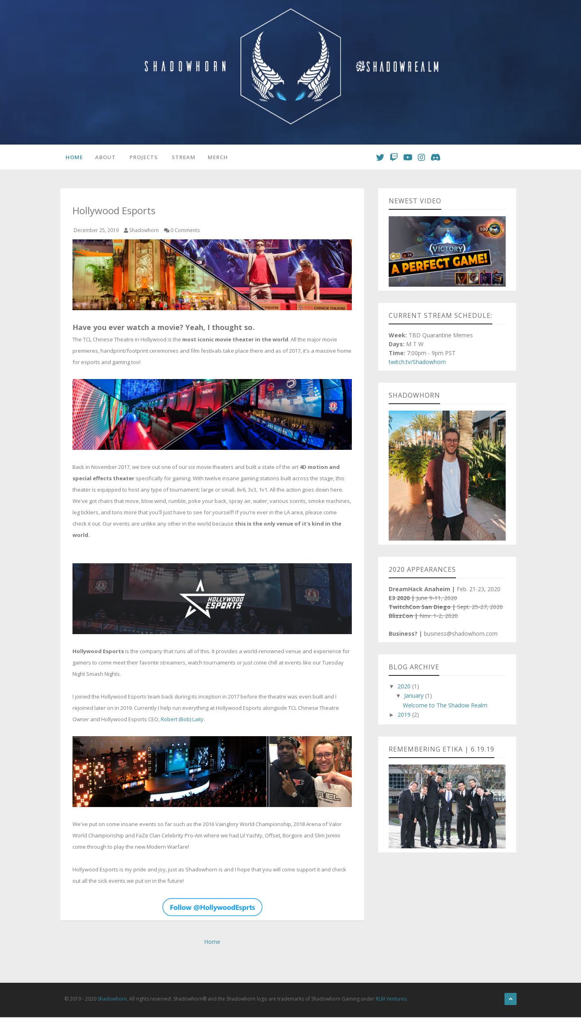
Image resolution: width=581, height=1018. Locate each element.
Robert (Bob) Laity (182, 720)
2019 (405, 716)
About (104, 157)
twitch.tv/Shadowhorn (417, 363)
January (414, 697)
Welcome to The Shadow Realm (445, 706)
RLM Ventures (391, 999)
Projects (142, 157)
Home (73, 157)
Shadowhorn (112, 999)
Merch (216, 157)
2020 (405, 687)
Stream (182, 157)
